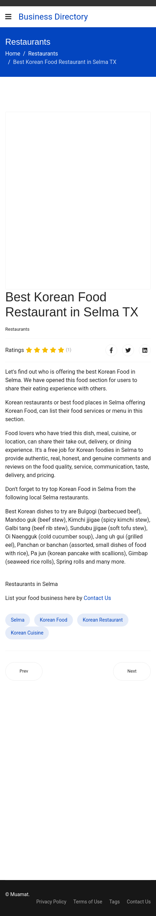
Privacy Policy (51, 901)
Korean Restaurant (103, 620)
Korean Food (53, 620)
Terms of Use (87, 901)
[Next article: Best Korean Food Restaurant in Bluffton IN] (132, 671)
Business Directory (53, 17)
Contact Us (97, 598)
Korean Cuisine (27, 633)
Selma (17, 620)
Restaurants (17, 329)
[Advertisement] (78, 201)
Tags (114, 901)
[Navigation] (8, 16)
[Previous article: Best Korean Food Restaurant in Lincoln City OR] (24, 671)
